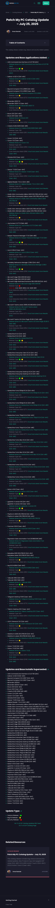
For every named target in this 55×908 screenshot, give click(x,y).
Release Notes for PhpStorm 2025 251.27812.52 (24, 518)
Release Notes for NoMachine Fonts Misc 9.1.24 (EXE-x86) (28, 455)
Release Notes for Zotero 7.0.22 (19, 651)
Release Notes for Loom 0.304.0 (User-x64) (23, 252)
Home (7, 12)
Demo (46, 3)
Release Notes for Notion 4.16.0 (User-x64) (23, 492)
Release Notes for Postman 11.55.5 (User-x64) (24, 529)
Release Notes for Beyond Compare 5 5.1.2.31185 (25, 93)
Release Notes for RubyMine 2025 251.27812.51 (24, 558)
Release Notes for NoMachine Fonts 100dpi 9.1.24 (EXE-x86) (28, 405)
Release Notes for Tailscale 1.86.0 (20, 582)
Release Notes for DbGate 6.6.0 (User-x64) (23, 159)
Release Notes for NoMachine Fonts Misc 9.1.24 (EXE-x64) (28, 442)
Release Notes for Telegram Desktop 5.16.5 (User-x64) (27, 599)
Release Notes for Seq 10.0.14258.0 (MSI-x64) (24, 568)
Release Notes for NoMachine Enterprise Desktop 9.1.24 (27, 376)
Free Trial (9, 905)
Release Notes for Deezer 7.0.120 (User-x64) (24, 172)
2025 (26, 12)
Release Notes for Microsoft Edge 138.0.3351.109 (24, 284)
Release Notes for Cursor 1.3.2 (19, 143)
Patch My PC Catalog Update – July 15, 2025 (26, 854)
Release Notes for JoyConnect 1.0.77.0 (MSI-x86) (25, 225)
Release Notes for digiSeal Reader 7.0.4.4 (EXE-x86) (26, 184)
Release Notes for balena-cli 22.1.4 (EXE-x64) (24, 79)
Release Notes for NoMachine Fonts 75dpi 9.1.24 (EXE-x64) (28, 417)
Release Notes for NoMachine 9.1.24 (21, 338)
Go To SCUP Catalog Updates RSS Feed (27, 823)
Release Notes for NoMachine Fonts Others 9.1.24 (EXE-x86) (29, 479)
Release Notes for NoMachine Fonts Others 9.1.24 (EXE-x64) (29, 467)
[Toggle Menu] (39, 3)
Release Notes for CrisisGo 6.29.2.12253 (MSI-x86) (25, 128)
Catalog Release (17, 12)
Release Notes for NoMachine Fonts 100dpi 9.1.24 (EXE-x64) (29, 393)
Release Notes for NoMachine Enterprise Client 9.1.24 (26, 357)
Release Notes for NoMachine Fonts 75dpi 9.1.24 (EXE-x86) (28, 430)
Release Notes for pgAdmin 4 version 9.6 (22, 506)
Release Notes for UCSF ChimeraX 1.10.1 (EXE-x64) (25, 624)
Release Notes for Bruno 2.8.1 (18, 118)
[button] (48, 12)
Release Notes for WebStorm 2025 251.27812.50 (25, 638)
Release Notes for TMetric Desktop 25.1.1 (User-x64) (26, 611)
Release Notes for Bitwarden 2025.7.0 (21, 106)
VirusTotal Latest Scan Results (38, 98)
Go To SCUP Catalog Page (27, 825)
